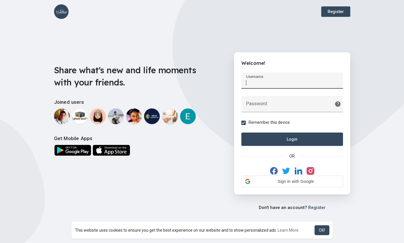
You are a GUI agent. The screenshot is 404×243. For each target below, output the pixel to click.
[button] (292, 181)
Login (292, 139)
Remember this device (269, 122)
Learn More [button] (288, 230)
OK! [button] (322, 230)
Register (336, 11)
